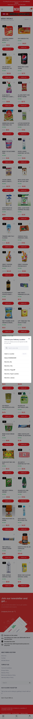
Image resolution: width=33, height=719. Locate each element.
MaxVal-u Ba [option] (8, 362)
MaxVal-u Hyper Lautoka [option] (11, 373)
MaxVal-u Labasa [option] (9, 377)
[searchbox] (16, 348)
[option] (16, 354)
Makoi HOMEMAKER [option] (10, 358)
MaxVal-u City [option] (8, 366)
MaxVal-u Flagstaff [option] (9, 370)
